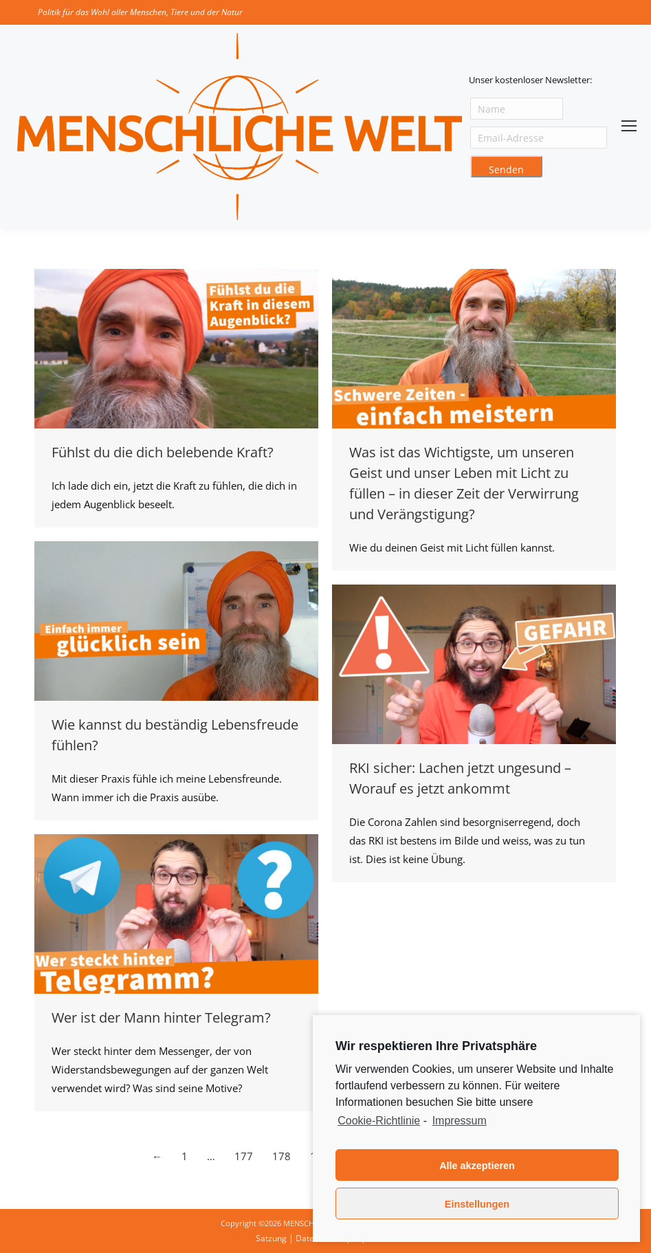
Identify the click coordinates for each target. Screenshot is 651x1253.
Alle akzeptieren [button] (477, 1165)
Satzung (271, 1238)
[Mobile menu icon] (629, 126)
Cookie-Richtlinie (379, 1120)
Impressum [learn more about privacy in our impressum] (459, 1120)
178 (281, 1156)
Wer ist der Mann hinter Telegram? (161, 1017)
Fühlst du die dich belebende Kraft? (163, 452)
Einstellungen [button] (477, 1204)
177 (243, 1156)
